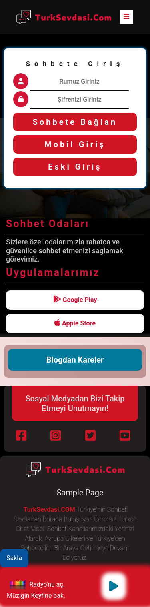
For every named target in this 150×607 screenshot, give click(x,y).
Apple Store (75, 323)
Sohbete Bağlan (75, 122)
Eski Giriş (75, 167)
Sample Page (79, 492)
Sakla (14, 558)
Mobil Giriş (74, 144)
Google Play (75, 299)
